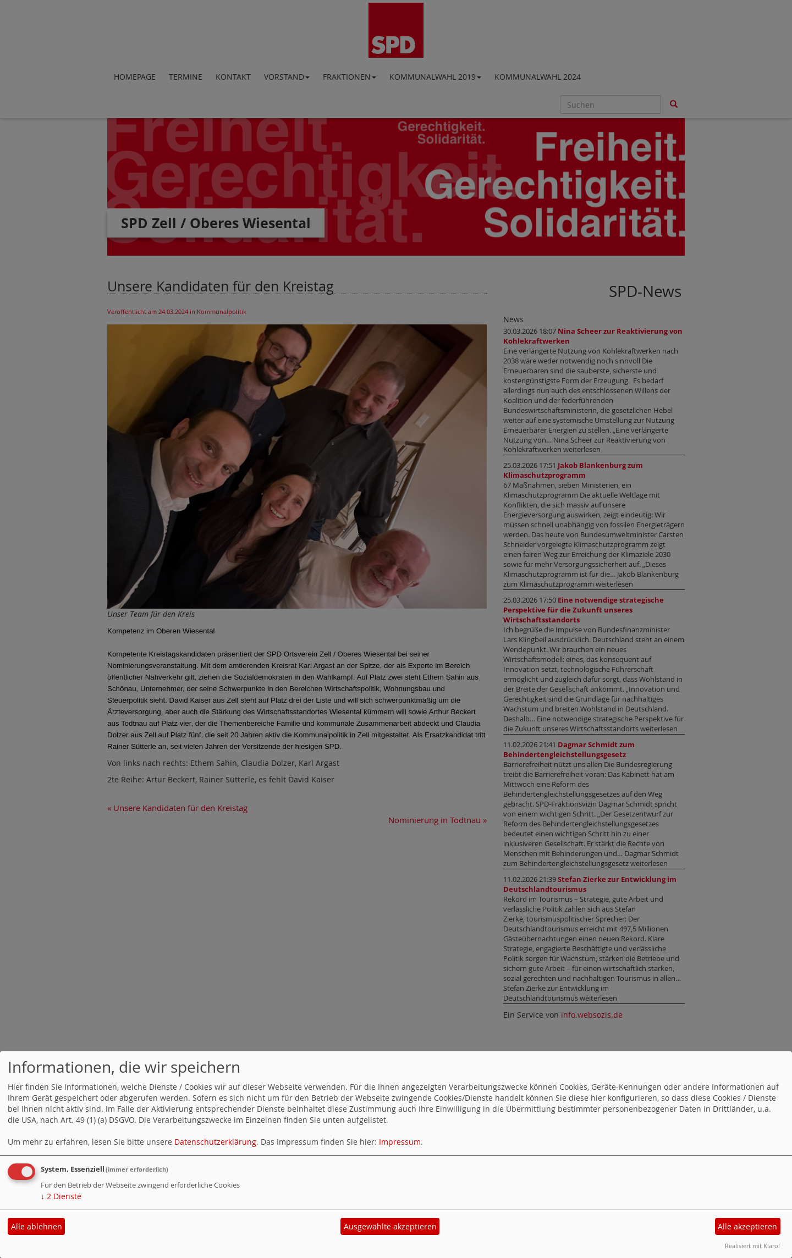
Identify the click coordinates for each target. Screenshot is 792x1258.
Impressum (400, 1141)
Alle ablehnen (36, 1226)
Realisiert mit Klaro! (752, 1246)
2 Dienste (61, 1196)
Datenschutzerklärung (215, 1141)
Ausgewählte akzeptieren (390, 1226)
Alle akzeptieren (747, 1226)
